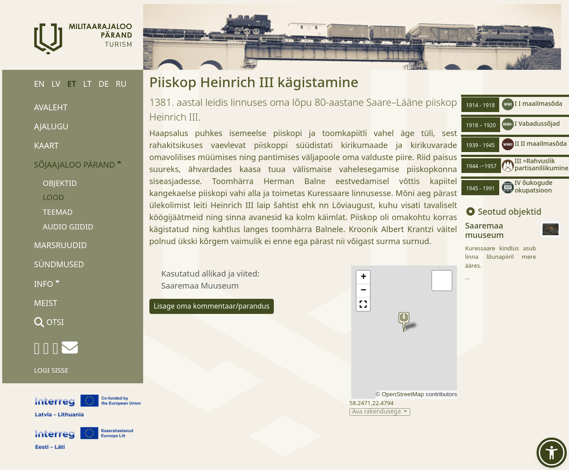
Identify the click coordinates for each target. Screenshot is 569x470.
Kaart (46, 145)
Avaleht (51, 107)
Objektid (60, 183)
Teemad (57, 212)
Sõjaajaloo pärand (77, 164)
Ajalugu (51, 126)
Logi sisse (51, 370)
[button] (403, 322)
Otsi (49, 322)
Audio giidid (68, 226)
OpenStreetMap (403, 394)
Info (47, 283)
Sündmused (59, 264)
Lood (53, 197)
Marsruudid (60, 245)
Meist (45, 302)
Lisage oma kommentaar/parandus (212, 306)
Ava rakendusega (377, 412)
